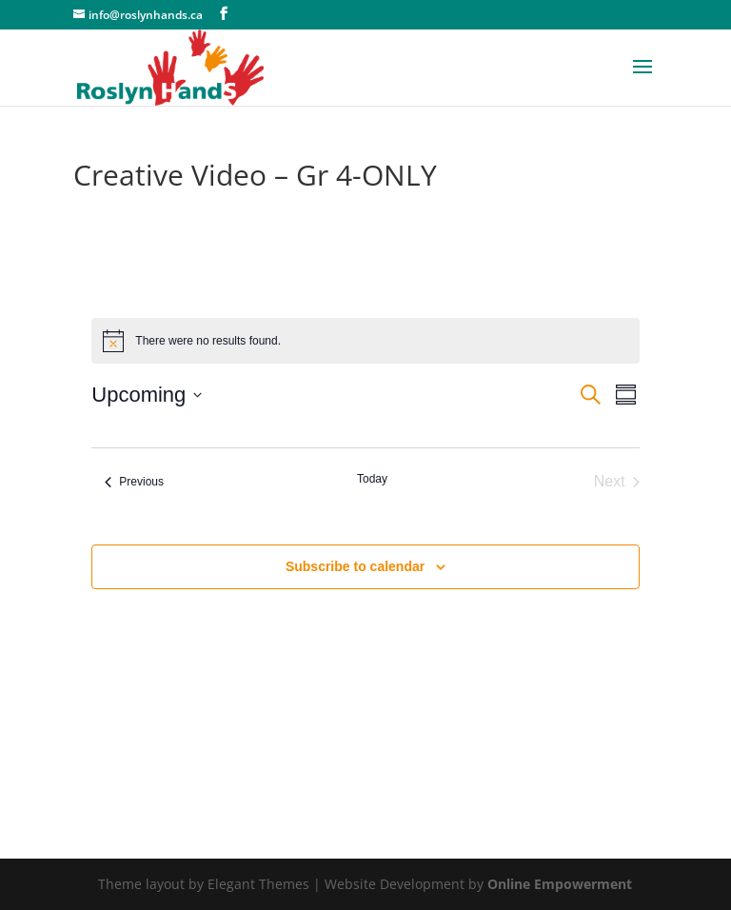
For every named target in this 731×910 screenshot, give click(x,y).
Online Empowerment (559, 884)
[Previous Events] (134, 481)
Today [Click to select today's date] (372, 478)
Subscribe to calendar (355, 566)
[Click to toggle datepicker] (146, 394)
